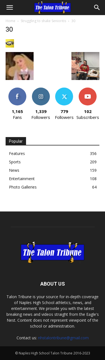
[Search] (97, 7)
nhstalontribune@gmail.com (63, 337)
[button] (9, 7)
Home (10, 20)
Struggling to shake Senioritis (43, 20)
